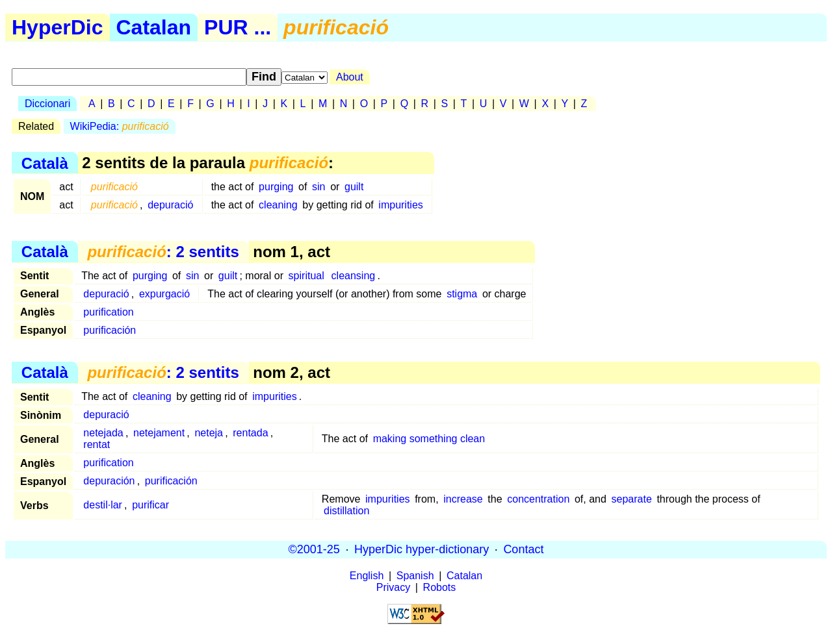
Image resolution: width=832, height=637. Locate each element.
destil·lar (102, 504)
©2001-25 (314, 549)
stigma (462, 293)
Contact (523, 549)
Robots (439, 587)
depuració (170, 204)
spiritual (306, 275)
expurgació (164, 293)
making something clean (429, 438)
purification (108, 312)
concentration (538, 499)
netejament (159, 432)
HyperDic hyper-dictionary (421, 549)
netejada (103, 432)
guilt (353, 186)
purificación (109, 330)
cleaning (278, 204)
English (367, 575)
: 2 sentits (163, 251)
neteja (208, 432)
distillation (346, 510)
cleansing (354, 275)
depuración (109, 480)
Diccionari (47, 103)
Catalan (154, 27)
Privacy (393, 587)
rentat (96, 444)
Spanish (415, 575)
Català (44, 162)
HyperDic (57, 27)
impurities (400, 204)
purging (276, 186)
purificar (150, 504)
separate (632, 499)
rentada (250, 432)
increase (462, 499)
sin (318, 186)
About (349, 76)
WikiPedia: (119, 126)
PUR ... (237, 27)
